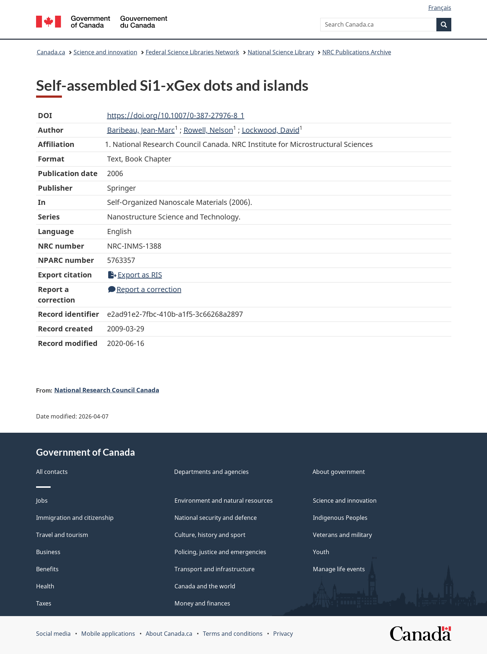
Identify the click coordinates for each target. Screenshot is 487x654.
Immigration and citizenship (75, 518)
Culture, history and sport (210, 535)
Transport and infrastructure (214, 569)
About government (339, 472)
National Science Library (281, 52)
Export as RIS (135, 275)
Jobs (42, 501)
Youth (321, 552)
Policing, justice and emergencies (220, 552)
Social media (53, 634)
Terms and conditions (233, 634)
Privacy (283, 634)
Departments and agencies (211, 472)
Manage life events (339, 569)
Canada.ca (51, 52)
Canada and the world (204, 586)
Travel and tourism (62, 535)
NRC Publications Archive (356, 52)
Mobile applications (108, 634)
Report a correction (144, 289)
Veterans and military (342, 535)
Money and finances (202, 603)
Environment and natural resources (223, 501)
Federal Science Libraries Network (192, 52)
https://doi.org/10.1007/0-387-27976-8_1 (175, 115)
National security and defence (215, 518)
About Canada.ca (169, 634)
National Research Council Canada (106, 389)
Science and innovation (105, 52)
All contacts (52, 472)
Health (45, 586)
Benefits (47, 569)
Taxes (43, 603)
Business (48, 552)
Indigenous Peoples (340, 518)
